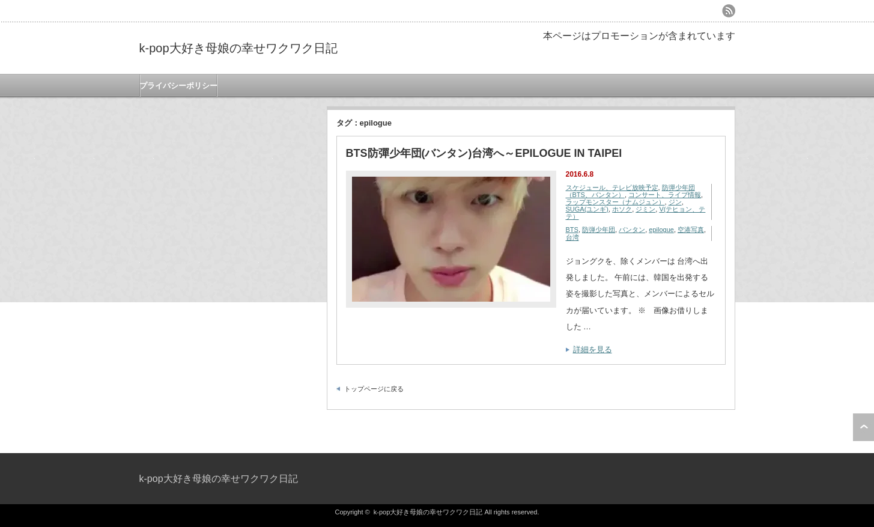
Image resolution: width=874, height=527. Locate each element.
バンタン (632, 229)
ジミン (645, 209)
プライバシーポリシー (178, 85)
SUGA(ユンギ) (587, 209)
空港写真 (691, 229)
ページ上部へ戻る (863, 427)
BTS (572, 229)
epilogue (661, 229)
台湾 (572, 237)
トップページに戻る (374, 388)
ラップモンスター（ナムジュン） (615, 202)
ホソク (622, 209)
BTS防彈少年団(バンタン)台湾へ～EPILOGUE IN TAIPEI (484, 153)
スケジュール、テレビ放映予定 (612, 187)
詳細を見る (592, 349)
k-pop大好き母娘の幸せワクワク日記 (238, 48)
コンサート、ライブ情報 (664, 194)
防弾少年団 (598, 229)
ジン (675, 202)
